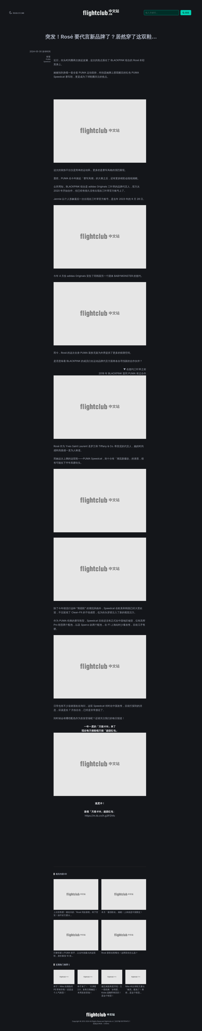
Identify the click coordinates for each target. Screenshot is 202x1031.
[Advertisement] (100, 842)
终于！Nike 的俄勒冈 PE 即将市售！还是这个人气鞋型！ (63, 989)
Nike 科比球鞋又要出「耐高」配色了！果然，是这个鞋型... (135, 989)
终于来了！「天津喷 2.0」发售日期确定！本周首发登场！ (87, 989)
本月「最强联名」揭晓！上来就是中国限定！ (122, 912)
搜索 (186, 12)
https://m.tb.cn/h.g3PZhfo (100, 815)
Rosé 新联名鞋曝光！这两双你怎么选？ (119, 952)
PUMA (48, 59)
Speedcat (47, 62)
